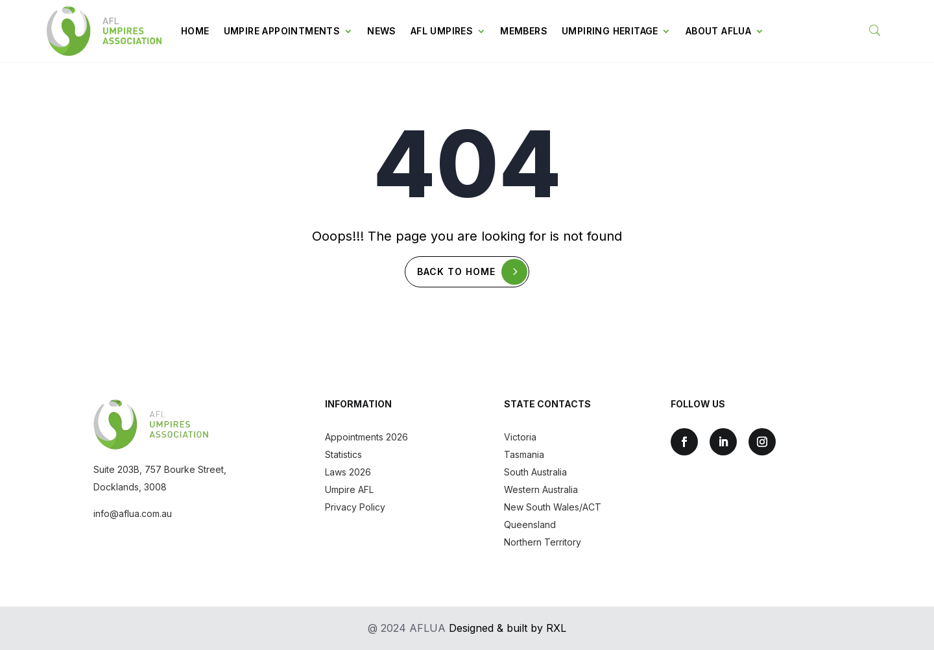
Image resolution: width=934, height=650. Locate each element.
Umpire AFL (349, 489)
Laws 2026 (348, 471)
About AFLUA (718, 30)
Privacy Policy (355, 506)
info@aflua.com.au (132, 513)
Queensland (530, 524)
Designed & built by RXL (507, 627)
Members (523, 30)
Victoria (520, 436)
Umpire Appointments (282, 30)
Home (195, 30)
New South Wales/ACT (552, 506)
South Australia (535, 471)
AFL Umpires (442, 30)
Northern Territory (542, 542)
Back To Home (457, 271)
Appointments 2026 (366, 436)
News (381, 30)
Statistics (343, 454)
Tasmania (524, 454)
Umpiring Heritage (610, 30)
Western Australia (541, 489)
